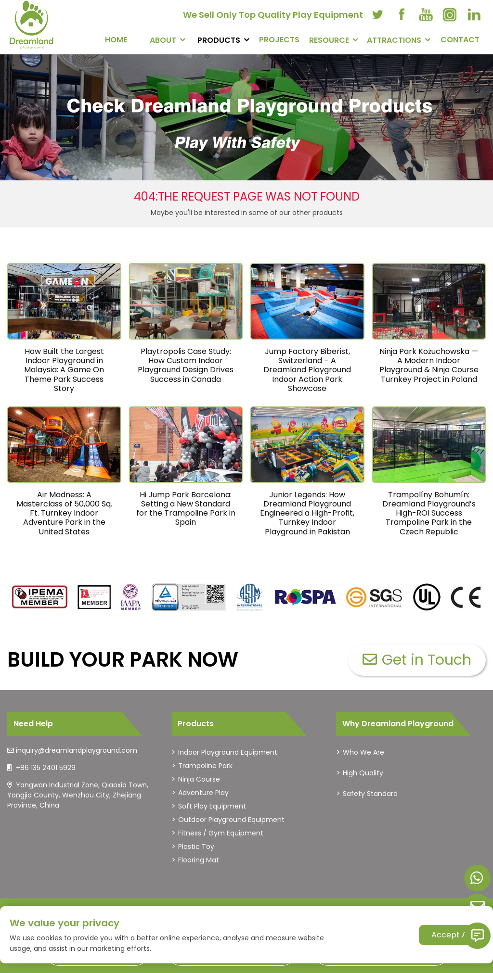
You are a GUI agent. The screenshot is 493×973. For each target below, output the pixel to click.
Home (116, 39)
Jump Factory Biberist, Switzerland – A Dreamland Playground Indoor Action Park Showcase (307, 370)
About (163, 40)
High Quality (363, 773)
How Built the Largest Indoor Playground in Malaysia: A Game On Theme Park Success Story (64, 370)
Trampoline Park (205, 766)
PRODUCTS (218, 40)
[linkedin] (474, 14)
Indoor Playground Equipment (227, 752)
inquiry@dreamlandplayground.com (76, 750)
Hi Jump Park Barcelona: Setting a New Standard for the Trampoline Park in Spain (185, 508)
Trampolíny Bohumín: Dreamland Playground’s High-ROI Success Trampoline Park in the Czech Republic (429, 513)
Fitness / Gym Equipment (220, 833)
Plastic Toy (196, 846)
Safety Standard (370, 793)
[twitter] (377, 14)
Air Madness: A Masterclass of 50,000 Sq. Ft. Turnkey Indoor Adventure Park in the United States (64, 513)
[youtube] (426, 14)
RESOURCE (329, 40)
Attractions (394, 40)
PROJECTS (279, 39)
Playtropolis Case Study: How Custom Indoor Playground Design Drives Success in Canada (186, 365)
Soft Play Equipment (212, 806)
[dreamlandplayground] (40, 597)
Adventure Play (203, 792)
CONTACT (460, 39)
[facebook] (401, 14)
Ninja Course (199, 779)
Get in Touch (417, 660)
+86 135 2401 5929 (46, 767)
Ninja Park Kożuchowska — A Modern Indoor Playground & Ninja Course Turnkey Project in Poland (429, 365)
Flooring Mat (198, 860)
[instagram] (450, 14)
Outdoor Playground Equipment (231, 819)
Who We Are (363, 752)
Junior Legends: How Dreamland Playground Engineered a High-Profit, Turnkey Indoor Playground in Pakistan (307, 513)
